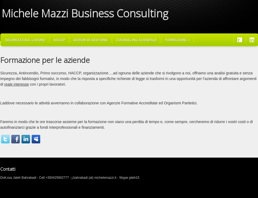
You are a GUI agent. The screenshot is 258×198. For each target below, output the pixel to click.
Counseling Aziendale (136, 40)
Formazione (177, 40)
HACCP (59, 40)
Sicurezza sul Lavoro (25, 40)
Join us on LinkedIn (252, 40)
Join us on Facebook (240, 40)
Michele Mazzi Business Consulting (85, 13)
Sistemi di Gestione (90, 40)
